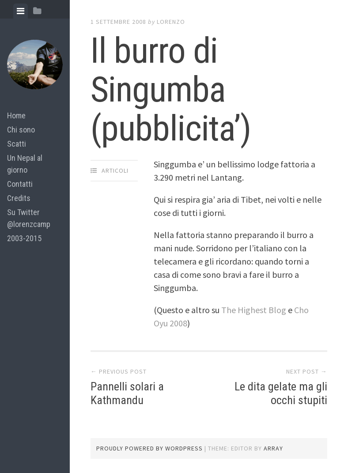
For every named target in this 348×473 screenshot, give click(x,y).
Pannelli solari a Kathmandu (127, 393)
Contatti (20, 184)
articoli (115, 170)
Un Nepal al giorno (24, 163)
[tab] (20, 11)
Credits (18, 198)
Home (16, 115)
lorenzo (171, 22)
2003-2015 (24, 238)
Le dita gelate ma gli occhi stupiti (281, 393)
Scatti (16, 143)
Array (273, 448)
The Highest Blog (254, 309)
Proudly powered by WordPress (149, 448)
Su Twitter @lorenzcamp (28, 218)
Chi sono (21, 129)
